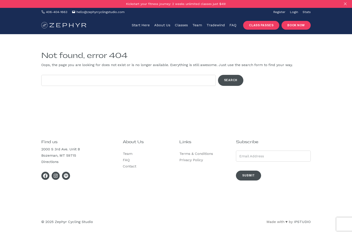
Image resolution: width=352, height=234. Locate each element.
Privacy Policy (191, 160)
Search (231, 80)
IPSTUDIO (302, 222)
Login (294, 12)
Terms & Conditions (196, 154)
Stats (307, 12)
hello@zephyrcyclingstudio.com (101, 12)
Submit (248, 175)
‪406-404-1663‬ (56, 12)
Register (279, 12)
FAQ (126, 160)
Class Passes (261, 25)
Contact (129, 166)
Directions (50, 162)
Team (127, 154)
